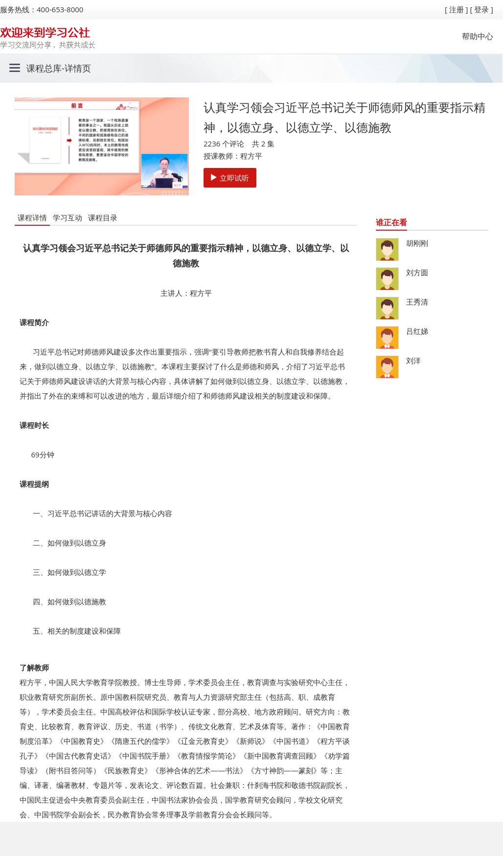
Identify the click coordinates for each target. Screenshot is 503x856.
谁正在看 (391, 222)
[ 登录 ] (481, 9)
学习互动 (67, 217)
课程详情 (32, 217)
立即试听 (230, 178)
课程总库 (44, 68)
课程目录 (102, 217)
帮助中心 (477, 36)
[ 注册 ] (456, 9)
